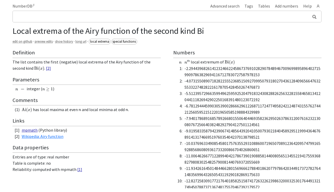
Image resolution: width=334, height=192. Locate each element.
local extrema (99, 41)
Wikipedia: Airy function (42, 136)
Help (307, 6)
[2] (48, 68)
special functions (124, 41)
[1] (79, 169)
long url (80, 41)
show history (64, 41)
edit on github (22, 41)
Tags (248, 6)
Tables (264, 6)
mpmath (30, 130)
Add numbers (286, 6)
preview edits (44, 41)
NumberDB (23, 6)
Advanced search (225, 6)
